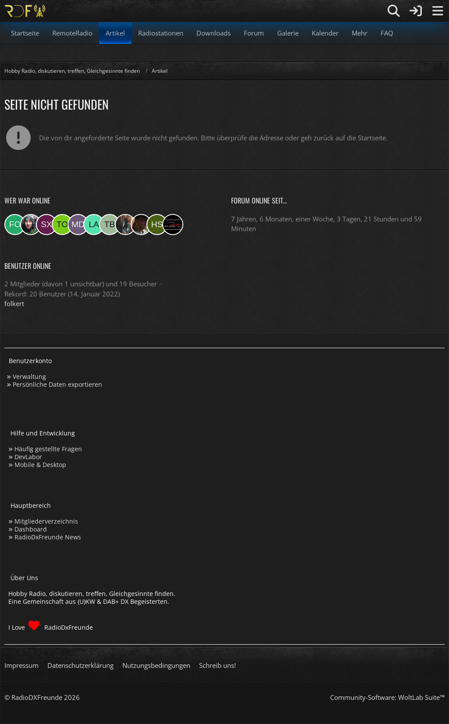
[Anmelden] (415, 11)
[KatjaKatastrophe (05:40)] (125, 224)
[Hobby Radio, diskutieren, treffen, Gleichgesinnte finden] (25, 11)
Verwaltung (29, 376)
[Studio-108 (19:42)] (172, 224)
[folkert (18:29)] (14, 224)
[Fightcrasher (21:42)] (141, 224)
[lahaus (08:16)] (93, 224)
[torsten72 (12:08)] (62, 224)
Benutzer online (27, 265)
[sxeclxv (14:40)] (46, 224)
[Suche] (394, 11)
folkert (14, 303)
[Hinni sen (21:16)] (156, 224)
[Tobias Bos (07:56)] (109, 224)
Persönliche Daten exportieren (57, 384)
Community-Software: (387, 697)
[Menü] (437, 11)
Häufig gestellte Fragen (48, 449)
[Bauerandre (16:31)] (30, 224)
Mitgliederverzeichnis (46, 521)
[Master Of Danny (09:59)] (78, 224)
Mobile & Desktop (40, 464)
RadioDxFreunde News (47, 537)
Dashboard (30, 529)
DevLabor (28, 457)
